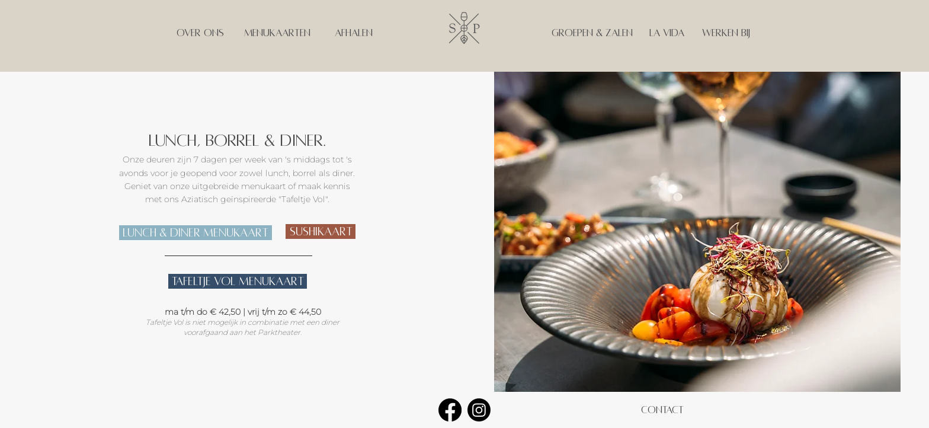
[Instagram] (479, 409)
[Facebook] (450, 409)
